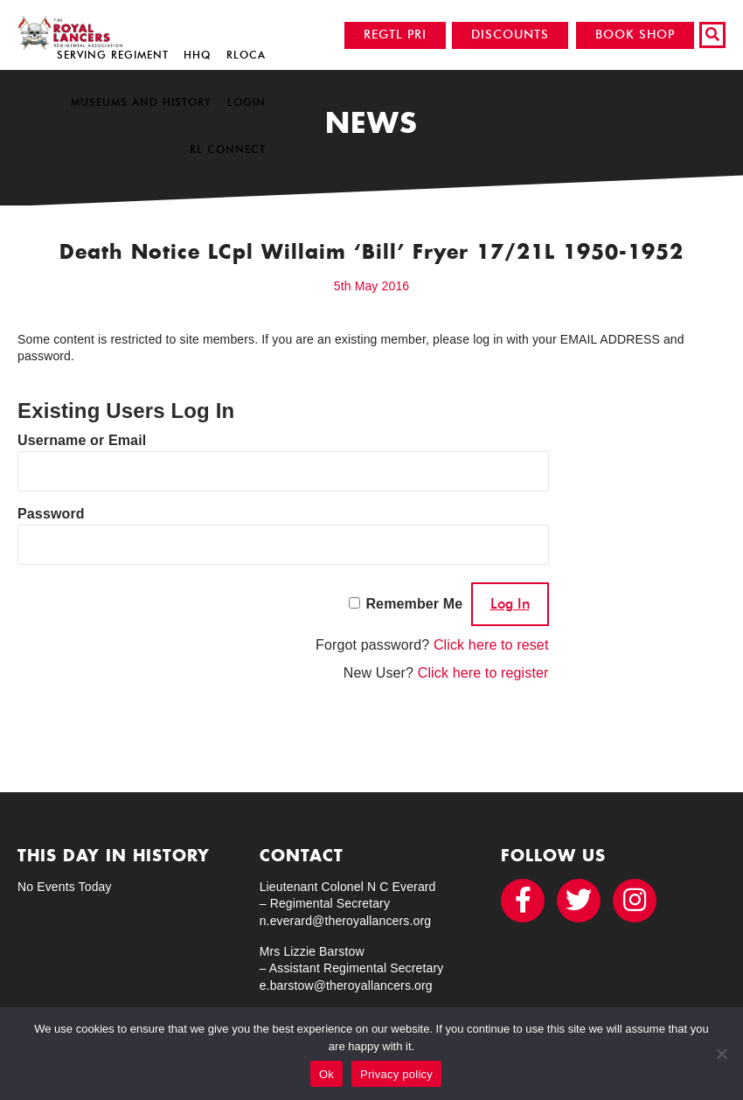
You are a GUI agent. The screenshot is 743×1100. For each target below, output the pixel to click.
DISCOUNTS (510, 34)
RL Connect (228, 149)
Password (51, 513)
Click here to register (483, 672)
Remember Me (413, 603)
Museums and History (141, 101)
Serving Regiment (113, 54)
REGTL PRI (395, 34)
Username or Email (81, 440)
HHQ (197, 54)
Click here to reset (491, 644)
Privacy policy (396, 1074)
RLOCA (246, 54)
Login (246, 101)
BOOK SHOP (635, 34)
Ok (326, 1074)
